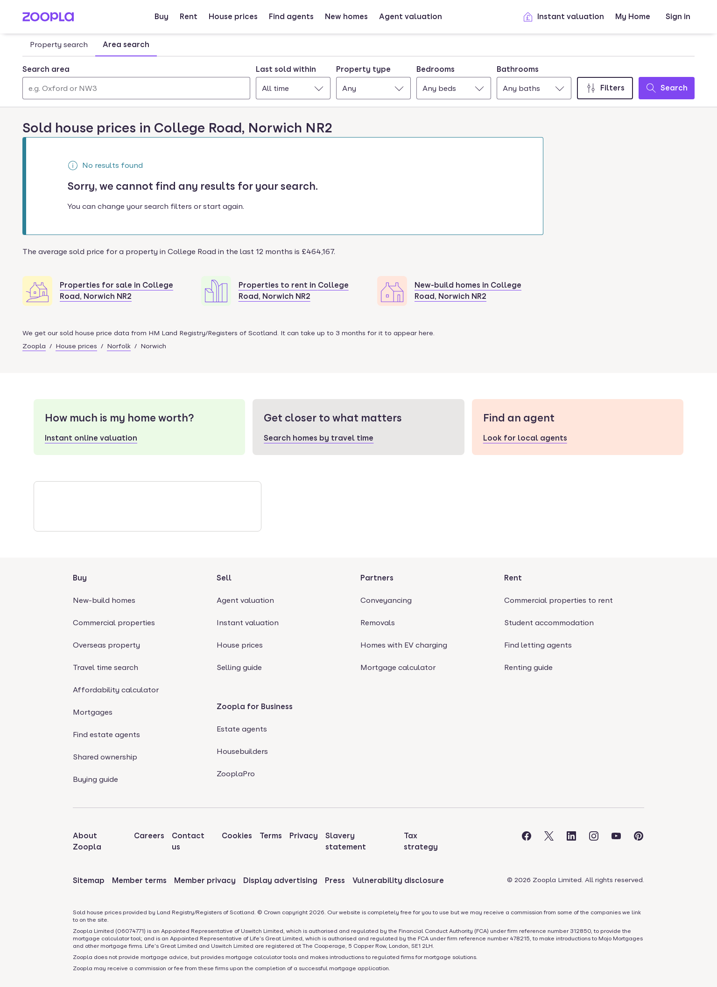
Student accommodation (549, 622)
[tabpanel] (358, 79)
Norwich (153, 346)
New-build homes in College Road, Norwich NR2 (468, 291)
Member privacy (205, 880)
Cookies (237, 835)
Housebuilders (242, 751)
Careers (149, 835)
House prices (233, 16)
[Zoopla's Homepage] (48, 18)
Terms (271, 835)
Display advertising (280, 880)
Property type (363, 69)
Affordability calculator (116, 689)
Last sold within (286, 69)
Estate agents (242, 729)
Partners (377, 577)
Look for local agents (525, 438)
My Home (632, 16)
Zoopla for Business (255, 706)
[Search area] (136, 88)
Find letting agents (538, 645)
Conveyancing (386, 600)
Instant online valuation (91, 438)
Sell (224, 577)
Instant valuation (563, 16)
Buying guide (95, 779)
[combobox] (136, 81)
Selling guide (239, 667)
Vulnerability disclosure (398, 880)
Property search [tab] (59, 44)
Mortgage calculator (398, 667)
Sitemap (89, 880)
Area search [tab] (126, 44)
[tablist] (89, 45)
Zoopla (34, 346)
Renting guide (528, 667)
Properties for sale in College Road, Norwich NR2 (116, 291)
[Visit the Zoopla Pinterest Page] (638, 841)
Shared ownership (105, 756)
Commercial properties (114, 622)
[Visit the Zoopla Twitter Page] (549, 841)
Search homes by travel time (318, 438)
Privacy (303, 835)
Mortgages (92, 712)
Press (335, 880)
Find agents (291, 16)
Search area (46, 69)
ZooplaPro (236, 773)
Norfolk (119, 346)
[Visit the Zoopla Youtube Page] (616, 841)
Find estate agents (106, 734)
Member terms (139, 880)
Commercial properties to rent (558, 600)
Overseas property (106, 645)
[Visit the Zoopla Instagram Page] (593, 841)
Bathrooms (518, 69)
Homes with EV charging (403, 645)
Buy (162, 16)
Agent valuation (410, 16)
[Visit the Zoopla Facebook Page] (526, 841)
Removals (377, 622)
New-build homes (104, 600)
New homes (346, 16)
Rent (188, 16)
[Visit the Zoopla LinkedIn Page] (571, 841)
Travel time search (105, 667)
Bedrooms (435, 69)
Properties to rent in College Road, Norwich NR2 (294, 291)
